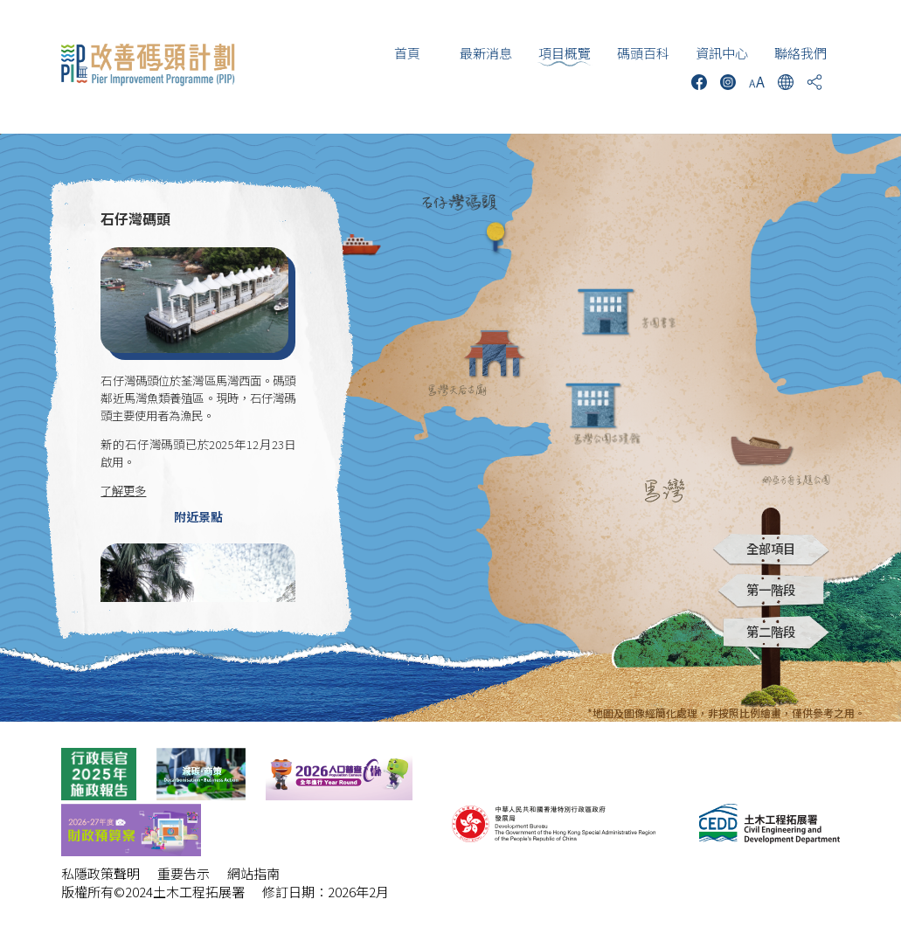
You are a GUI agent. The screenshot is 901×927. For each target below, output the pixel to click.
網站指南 (253, 873)
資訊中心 (722, 53)
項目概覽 (564, 53)
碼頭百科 (643, 53)
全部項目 (770, 548)
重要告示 (183, 873)
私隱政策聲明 (100, 873)
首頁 (407, 53)
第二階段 (770, 631)
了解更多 (123, 490)
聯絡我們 (800, 53)
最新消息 (486, 53)
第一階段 (770, 589)
